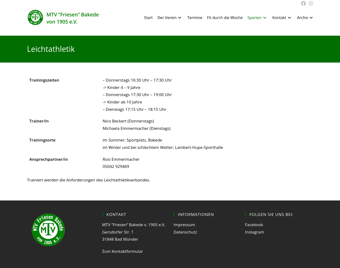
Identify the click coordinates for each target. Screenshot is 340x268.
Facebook (254, 224)
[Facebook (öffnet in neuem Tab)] (303, 3)
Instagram (254, 232)
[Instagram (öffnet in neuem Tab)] (310, 3)
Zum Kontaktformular (122, 251)
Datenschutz (185, 232)
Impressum (184, 224)
